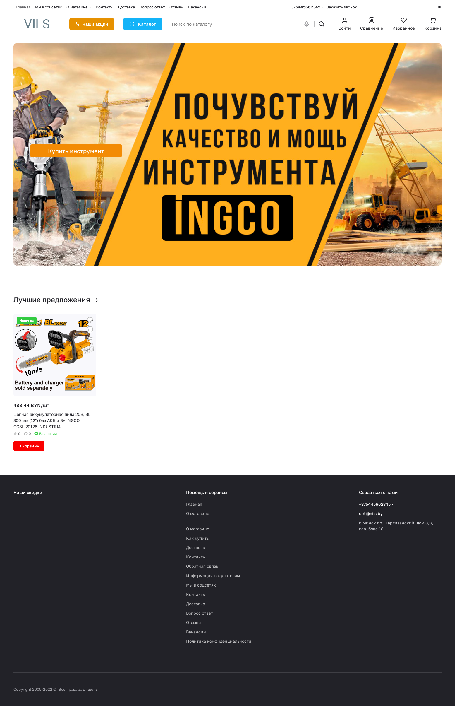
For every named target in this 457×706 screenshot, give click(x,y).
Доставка (195, 547)
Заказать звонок (342, 7)
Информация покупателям (213, 575)
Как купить (197, 538)
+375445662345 (304, 6)
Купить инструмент (76, 150)
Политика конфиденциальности (218, 641)
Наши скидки (27, 492)
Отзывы (193, 622)
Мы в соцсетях (201, 584)
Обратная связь (202, 566)
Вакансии (196, 631)
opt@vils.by (371, 513)
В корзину (28, 445)
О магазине (197, 513)
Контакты (196, 556)
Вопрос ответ (199, 613)
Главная (194, 504)
